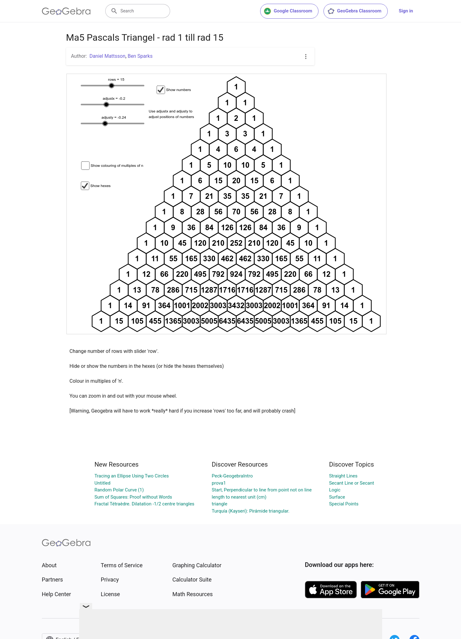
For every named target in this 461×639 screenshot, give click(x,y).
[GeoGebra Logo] (66, 11)
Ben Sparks (140, 56)
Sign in (406, 11)
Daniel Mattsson (107, 56)
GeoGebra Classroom (354, 11)
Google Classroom (288, 11)
